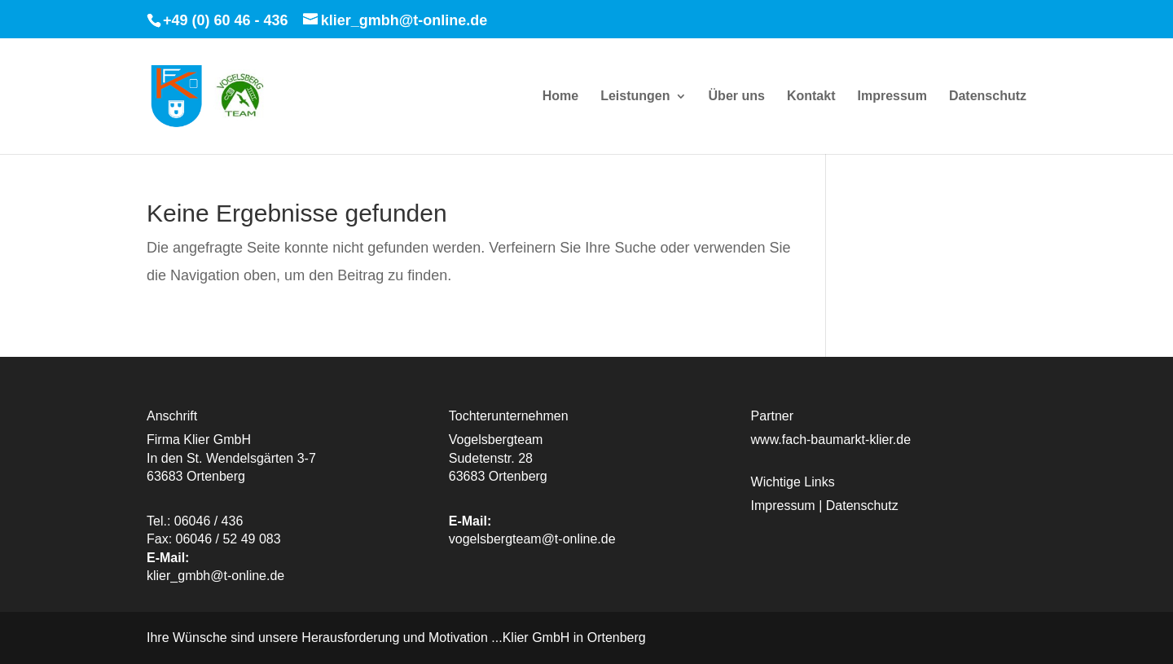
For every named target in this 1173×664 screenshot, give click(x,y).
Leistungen (635, 96)
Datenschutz (987, 96)
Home (560, 96)
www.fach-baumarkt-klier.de (831, 439)
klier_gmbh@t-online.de (215, 576)
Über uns (737, 96)
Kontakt (811, 96)
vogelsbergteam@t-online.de (532, 539)
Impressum (891, 96)
